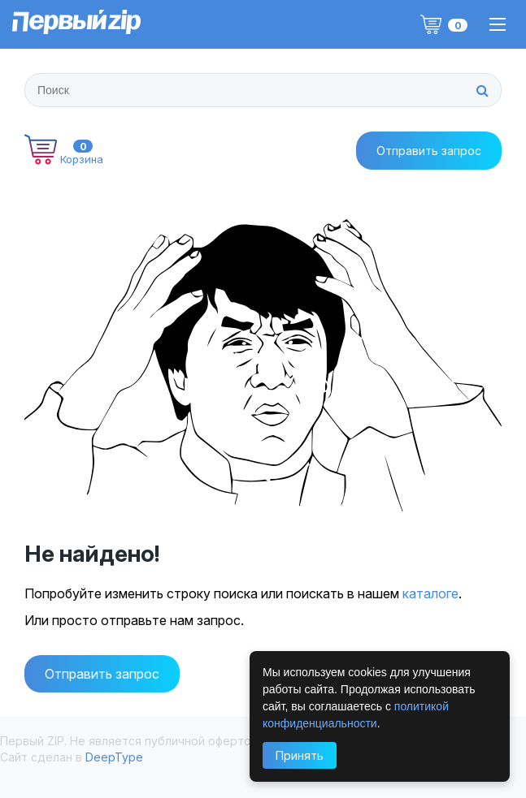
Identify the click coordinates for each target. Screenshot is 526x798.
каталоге (430, 593)
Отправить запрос (102, 674)
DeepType (114, 757)
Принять (300, 755)
